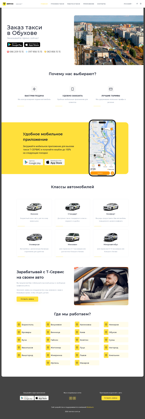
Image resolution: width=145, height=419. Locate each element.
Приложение (89, 4)
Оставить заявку (27, 306)
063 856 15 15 (52, 51)
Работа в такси (75, 4)
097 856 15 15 (34, 51)
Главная (45, 4)
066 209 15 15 (15, 51)
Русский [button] (127, 4)
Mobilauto (90, 407)
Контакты (103, 4)
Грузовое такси (58, 4)
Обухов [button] (20, 4)
